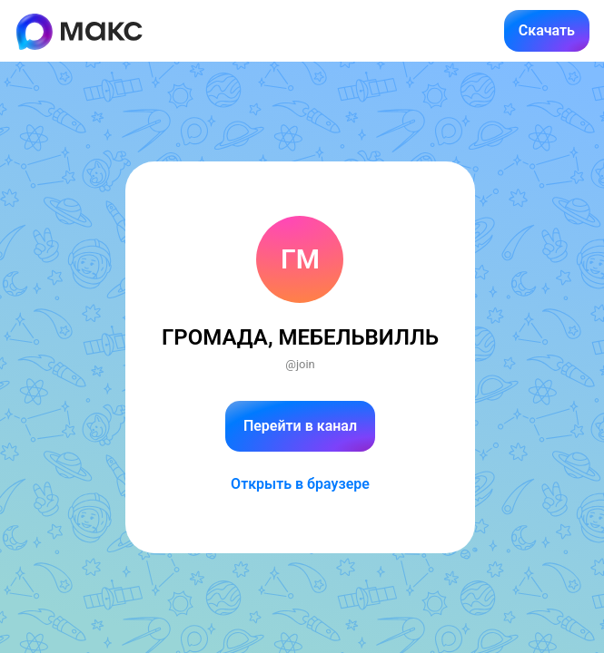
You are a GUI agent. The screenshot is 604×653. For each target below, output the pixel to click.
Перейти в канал (300, 425)
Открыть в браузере (300, 483)
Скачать (547, 30)
